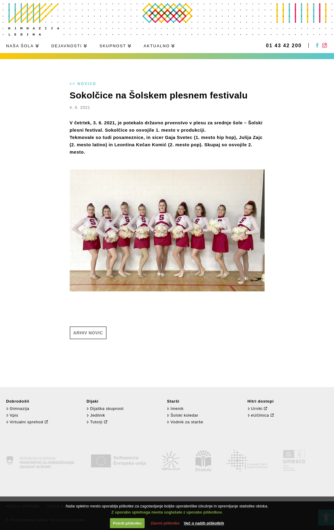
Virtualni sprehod (24, 422)
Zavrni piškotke (165, 523)
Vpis (12, 415)
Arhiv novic (88, 332)
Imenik (175, 408)
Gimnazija (17, 408)
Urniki (255, 408)
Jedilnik (95, 415)
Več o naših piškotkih (204, 523)
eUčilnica (258, 415)
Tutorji (94, 422)
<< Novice (83, 84)
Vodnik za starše (185, 422)
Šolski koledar (182, 415)
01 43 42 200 (284, 45)
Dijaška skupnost (105, 408)
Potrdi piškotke (127, 523)
